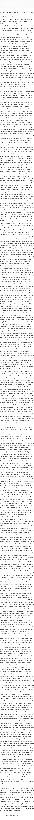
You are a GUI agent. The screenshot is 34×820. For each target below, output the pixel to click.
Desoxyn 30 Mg (5, 808)
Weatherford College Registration (21, 806)
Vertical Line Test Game (13, 804)
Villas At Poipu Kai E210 (15, 802)
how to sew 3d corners (13, 4)
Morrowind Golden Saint (8, 797)
